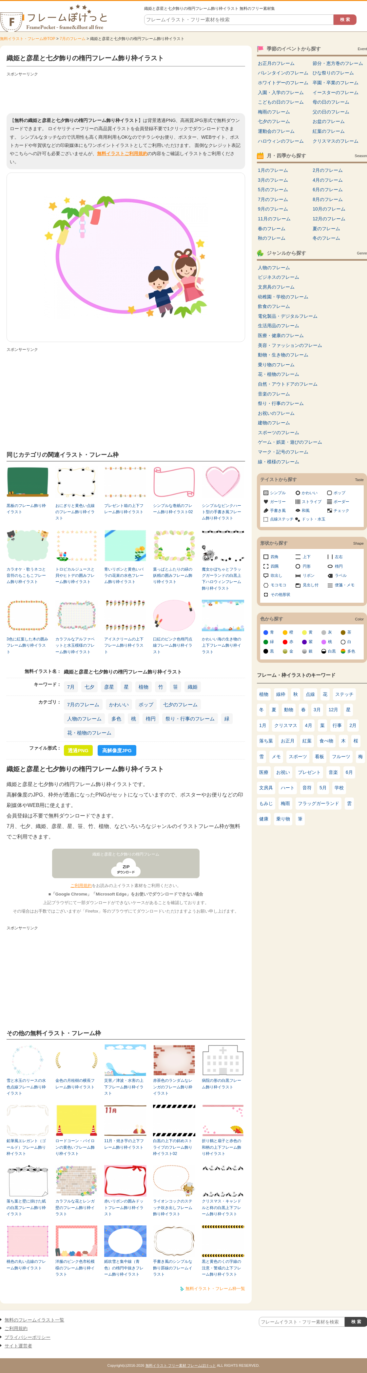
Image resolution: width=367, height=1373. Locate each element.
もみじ (266, 803)
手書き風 (278, 510)
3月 (317, 709)
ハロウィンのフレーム (281, 141)
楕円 (151, 718)
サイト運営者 (18, 1345)
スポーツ (298, 756)
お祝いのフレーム (276, 413)
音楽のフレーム (274, 393)
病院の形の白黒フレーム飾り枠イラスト (221, 1083)
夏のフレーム (326, 228)
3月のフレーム (273, 180)
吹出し (276, 575)
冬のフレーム (326, 238)
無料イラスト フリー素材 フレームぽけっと (180, 1365)
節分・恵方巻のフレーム (338, 63)
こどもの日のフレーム (281, 102)
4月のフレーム (328, 180)
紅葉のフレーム (329, 131)
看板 (319, 756)
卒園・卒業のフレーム (335, 82)
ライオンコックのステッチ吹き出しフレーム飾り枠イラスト (172, 1207)
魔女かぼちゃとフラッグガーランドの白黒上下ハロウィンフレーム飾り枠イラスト (221, 579)
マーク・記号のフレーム (283, 451)
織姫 (193, 687)
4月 (308, 725)
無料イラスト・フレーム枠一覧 (215, 1288)
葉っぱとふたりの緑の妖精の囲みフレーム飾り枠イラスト (172, 575)
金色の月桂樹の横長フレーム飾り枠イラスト (75, 1083)
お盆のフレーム (329, 121)
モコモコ (278, 585)
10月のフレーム (329, 209)
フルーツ (341, 756)
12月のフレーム (329, 218)
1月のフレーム (273, 170)
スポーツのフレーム (278, 432)
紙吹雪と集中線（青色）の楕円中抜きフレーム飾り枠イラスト (124, 1268)
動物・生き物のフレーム (283, 354)
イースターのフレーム (335, 92)
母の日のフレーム (331, 102)
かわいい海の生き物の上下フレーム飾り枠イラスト (221, 645)
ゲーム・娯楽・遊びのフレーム (290, 442)
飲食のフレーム (274, 306)
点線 (310, 694)
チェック (341, 510)
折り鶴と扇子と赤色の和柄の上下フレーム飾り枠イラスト (221, 1147)
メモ (276, 756)
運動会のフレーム (276, 131)
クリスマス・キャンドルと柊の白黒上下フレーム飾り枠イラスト (221, 1207)
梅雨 (285, 803)
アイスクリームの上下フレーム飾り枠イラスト (124, 645)
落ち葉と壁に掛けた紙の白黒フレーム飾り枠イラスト (26, 1207)
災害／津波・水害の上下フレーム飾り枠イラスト (124, 1087)
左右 (339, 557)
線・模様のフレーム (278, 461)
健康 (263, 818)
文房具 (266, 787)
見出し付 (311, 585)
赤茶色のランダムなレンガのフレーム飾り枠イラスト (172, 1087)
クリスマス (285, 725)
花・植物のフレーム (89, 733)
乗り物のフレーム (276, 364)
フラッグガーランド (318, 803)
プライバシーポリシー (27, 1337)
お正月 (288, 740)
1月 (262, 725)
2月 (353, 725)
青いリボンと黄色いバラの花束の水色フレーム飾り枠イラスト (124, 575)
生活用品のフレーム (278, 325)
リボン (309, 575)
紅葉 (307, 740)
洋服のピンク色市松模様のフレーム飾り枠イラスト (75, 1268)
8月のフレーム (328, 199)
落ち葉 (266, 740)
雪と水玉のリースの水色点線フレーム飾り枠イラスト (26, 1087)
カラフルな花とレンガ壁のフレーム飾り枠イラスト (75, 1207)
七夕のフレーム (180, 704)
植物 (143, 687)
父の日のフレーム (331, 111)
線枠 (280, 694)
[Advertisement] (126, 93)
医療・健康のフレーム (281, 335)
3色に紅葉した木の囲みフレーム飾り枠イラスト (27, 645)
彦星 (109, 687)
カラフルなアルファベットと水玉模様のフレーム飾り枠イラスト (75, 645)
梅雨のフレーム (274, 111)
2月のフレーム (328, 170)
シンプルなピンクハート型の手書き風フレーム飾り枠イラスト (221, 512)
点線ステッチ (282, 519)
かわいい (119, 704)
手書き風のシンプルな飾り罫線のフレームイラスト (172, 1268)
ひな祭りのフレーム (333, 72)
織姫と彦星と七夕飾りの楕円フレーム (125, 854)
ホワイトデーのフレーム (283, 82)
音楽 (333, 772)
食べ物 (326, 740)
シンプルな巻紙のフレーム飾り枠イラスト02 (173, 508)
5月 (323, 787)
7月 (71, 687)
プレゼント (309, 772)
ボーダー (341, 501)
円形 (307, 566)
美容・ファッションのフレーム (290, 345)
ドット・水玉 (313, 519)
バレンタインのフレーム (283, 72)
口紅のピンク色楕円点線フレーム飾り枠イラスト (172, 645)
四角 (275, 557)
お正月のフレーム (276, 63)
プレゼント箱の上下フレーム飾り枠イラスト (124, 508)
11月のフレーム (274, 218)
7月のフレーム (73, 38)
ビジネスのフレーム (278, 277)
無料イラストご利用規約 (122, 153)
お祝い (283, 772)
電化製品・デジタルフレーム (288, 316)
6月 (349, 772)
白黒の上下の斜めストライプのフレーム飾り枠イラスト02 (172, 1147)
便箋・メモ (345, 585)
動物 (288, 709)
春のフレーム (271, 228)
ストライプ (311, 501)
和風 (306, 510)
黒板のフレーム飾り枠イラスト (26, 508)
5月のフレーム (273, 189)
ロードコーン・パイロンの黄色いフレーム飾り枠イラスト (75, 1147)
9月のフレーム (273, 209)
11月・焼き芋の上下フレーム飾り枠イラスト (124, 1144)
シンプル (278, 493)
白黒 (332, 651)
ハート (288, 787)
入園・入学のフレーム (281, 92)
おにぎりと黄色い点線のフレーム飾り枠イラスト (75, 512)
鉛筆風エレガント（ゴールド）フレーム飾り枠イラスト (26, 1147)
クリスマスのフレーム (335, 141)
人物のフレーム (84, 718)
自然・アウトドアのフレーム (288, 384)
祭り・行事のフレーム (190, 718)
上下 (307, 557)
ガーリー (278, 501)
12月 (333, 709)
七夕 (89, 687)
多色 (116, 718)
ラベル (341, 575)
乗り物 (283, 818)
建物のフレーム (274, 422)
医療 (263, 772)
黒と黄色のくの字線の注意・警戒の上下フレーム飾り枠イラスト (221, 1268)
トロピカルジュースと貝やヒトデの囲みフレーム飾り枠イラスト (75, 575)
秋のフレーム (271, 238)
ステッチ (344, 694)
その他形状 (280, 594)
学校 (339, 787)
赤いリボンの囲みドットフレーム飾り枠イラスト (124, 1207)
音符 (307, 787)
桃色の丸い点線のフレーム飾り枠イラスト (26, 1264)
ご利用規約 (81, 885)
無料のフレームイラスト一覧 (34, 1320)
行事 (337, 725)
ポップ (146, 704)
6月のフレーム (328, 189)
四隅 (275, 566)
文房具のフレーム (276, 287)
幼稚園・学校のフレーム (283, 296)
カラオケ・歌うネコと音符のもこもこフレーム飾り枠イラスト (26, 575)
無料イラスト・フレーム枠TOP (27, 38)
